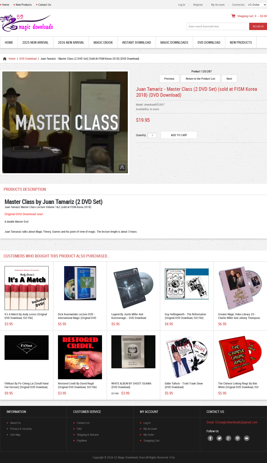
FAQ (79, 429)
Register (198, 5)
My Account (218, 5)
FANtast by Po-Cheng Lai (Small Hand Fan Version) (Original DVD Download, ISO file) (26, 387)
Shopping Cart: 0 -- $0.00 (252, 16)
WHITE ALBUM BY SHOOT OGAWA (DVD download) (131, 385)
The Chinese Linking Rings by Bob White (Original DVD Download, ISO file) (238, 387)
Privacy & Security (21, 429)
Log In (181, 5)
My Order (149, 434)
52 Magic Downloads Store (129, 457)
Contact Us (44, 5)
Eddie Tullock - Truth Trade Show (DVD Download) (184, 385)
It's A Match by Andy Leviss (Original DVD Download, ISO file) (26, 316)
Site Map (15, 434)
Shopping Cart (152, 440)
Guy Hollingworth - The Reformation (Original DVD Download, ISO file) (185, 316)
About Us (15, 423)
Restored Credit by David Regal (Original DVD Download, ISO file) (77, 385)
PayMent (82, 440)
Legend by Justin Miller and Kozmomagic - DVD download (128, 316)
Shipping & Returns (88, 434)
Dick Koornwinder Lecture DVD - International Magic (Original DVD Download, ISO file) (77, 317)
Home (5, 5)
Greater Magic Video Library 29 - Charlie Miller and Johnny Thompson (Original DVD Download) (239, 317)
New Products (24, 5)
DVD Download (28, 58)
